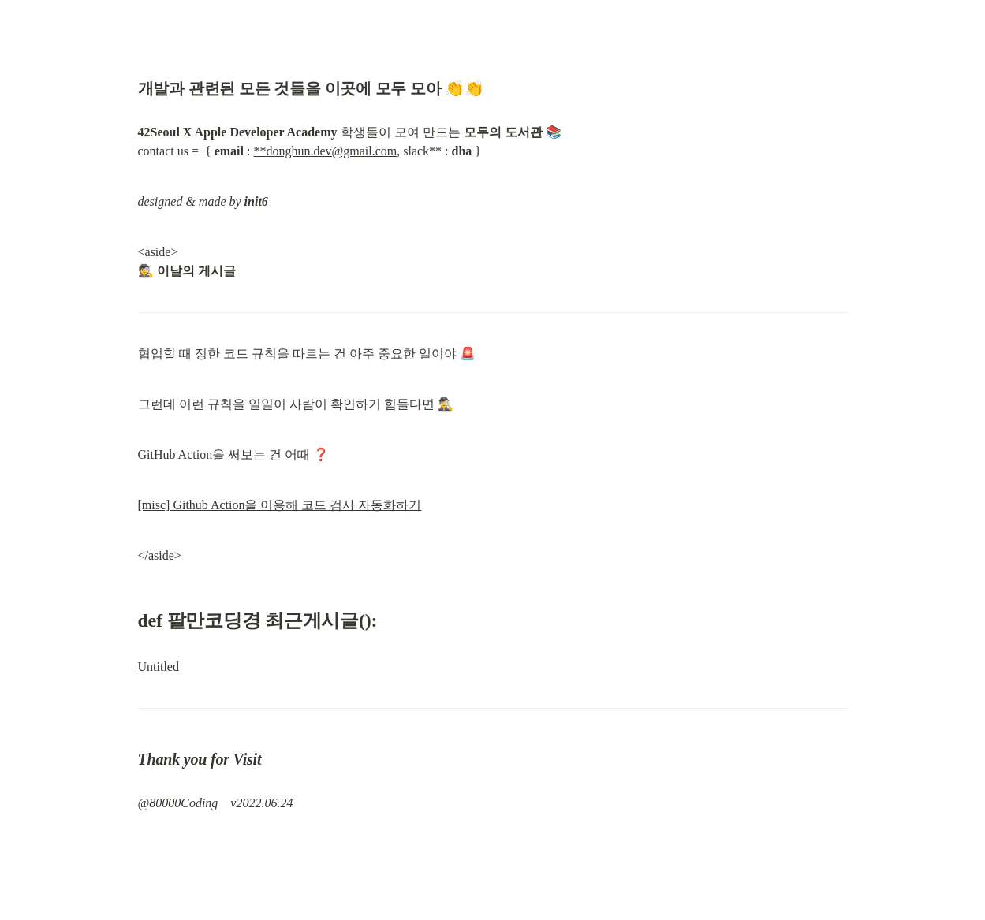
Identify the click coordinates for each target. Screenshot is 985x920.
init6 (256, 201)
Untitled (158, 666)
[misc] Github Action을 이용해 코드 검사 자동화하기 (280, 505)
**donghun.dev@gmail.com (325, 151)
